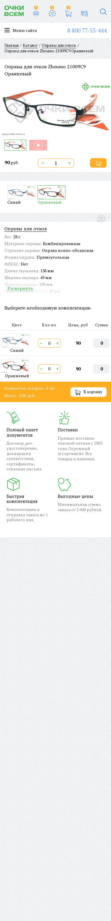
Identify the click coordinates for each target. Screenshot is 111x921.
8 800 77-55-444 (87, 30)
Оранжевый (51, 195)
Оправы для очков (25, 228)
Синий (21, 195)
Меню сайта (20, 30)
